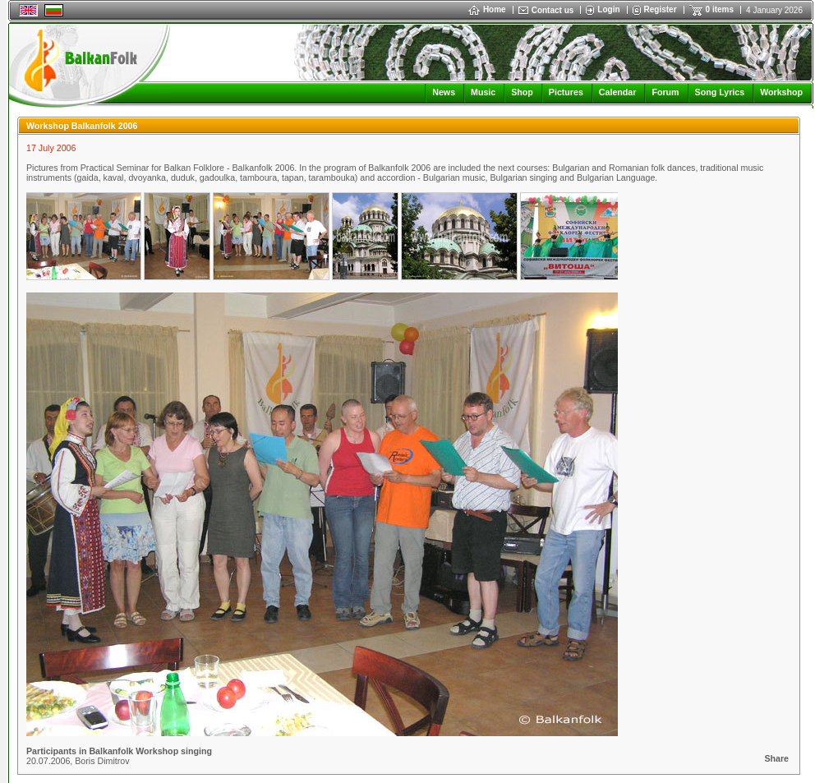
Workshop (781, 92)
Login (608, 9)
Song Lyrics (720, 92)
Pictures (566, 92)
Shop (522, 92)
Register (660, 9)
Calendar (618, 92)
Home (487, 9)
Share (776, 758)
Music (483, 92)
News (443, 92)
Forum (665, 92)
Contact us (553, 10)
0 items (720, 9)
